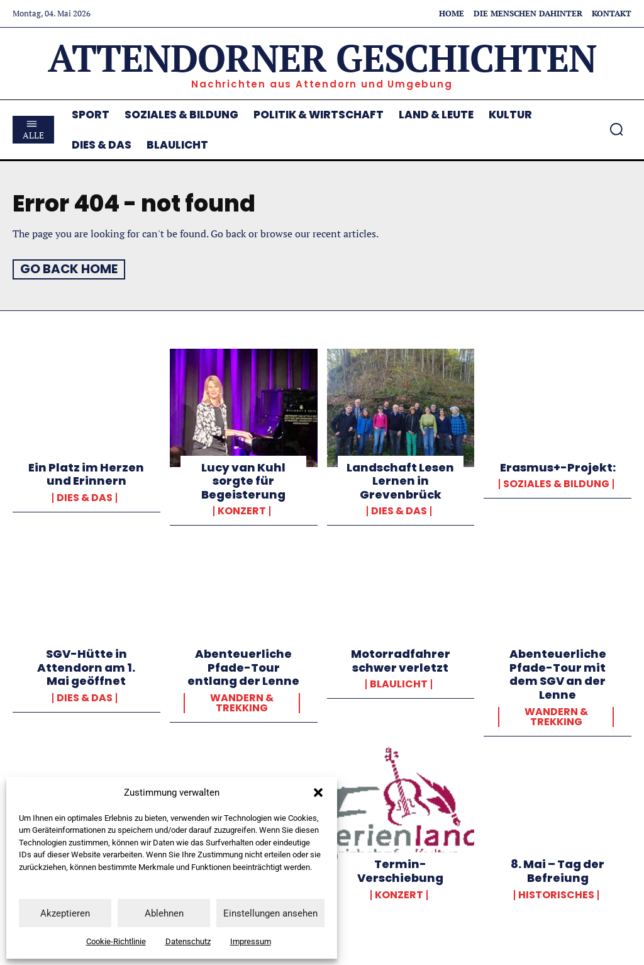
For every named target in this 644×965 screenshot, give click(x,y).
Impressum (250, 941)
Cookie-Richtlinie (116, 941)
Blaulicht (399, 684)
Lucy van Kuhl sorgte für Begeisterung (243, 480)
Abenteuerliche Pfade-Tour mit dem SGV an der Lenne (557, 673)
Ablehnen (164, 913)
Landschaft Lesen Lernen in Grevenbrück (400, 480)
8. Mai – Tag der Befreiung (557, 870)
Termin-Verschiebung (400, 870)
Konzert (242, 510)
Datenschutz (188, 941)
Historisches (556, 894)
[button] (318, 792)
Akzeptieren (65, 913)
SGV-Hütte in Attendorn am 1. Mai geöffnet (86, 666)
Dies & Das (85, 497)
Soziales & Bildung (556, 483)
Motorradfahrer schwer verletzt (400, 660)
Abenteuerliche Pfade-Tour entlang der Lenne (243, 666)
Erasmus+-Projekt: (558, 467)
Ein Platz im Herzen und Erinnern (86, 473)
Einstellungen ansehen (270, 913)
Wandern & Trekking (242, 702)
